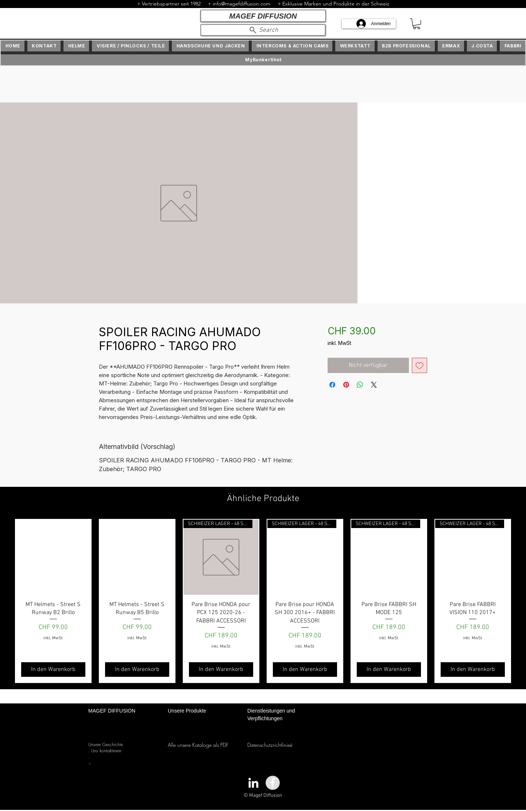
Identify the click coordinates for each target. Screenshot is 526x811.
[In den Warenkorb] (53, 669)
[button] (416, 23)
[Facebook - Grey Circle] (273, 783)
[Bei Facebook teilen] (332, 384)
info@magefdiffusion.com (241, 3)
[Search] (263, 30)
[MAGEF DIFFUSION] (263, 16)
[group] (263, 601)
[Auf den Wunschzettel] (419, 365)
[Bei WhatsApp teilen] (360, 384)
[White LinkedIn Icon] (253, 783)
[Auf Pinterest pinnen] (346, 384)
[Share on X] (374, 384)
